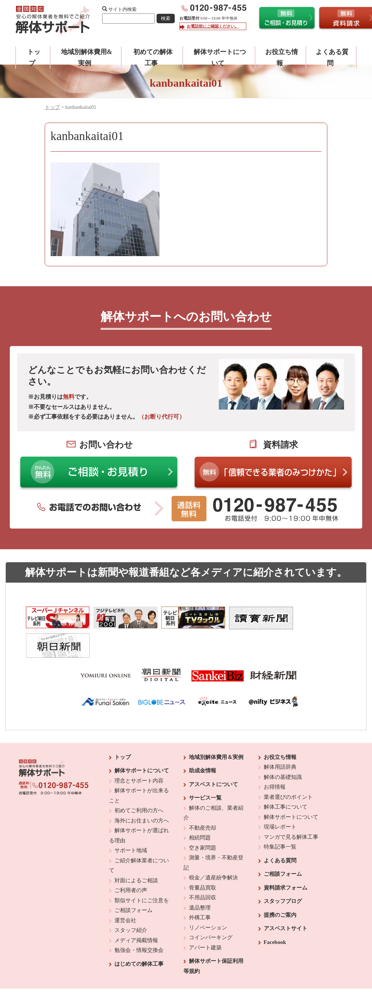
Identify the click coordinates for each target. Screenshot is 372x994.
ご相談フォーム (133, 881)
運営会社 (125, 892)
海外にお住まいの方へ (141, 792)
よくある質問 (280, 832)
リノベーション (208, 899)
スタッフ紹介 (130, 901)
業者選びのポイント (288, 768)
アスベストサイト (285, 900)
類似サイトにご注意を (141, 872)
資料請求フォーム (285, 859)
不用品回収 (202, 869)
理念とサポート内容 (138, 752)
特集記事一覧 (280, 818)
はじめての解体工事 (138, 935)
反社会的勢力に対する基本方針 (180, 969)
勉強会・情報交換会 (138, 921)
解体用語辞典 (280, 738)
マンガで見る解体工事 (291, 808)
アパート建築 (205, 919)
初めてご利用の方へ (138, 782)
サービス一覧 (205, 769)
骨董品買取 (202, 859)
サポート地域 (130, 822)
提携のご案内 (280, 886)
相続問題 (200, 809)
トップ (52, 107)
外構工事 (200, 889)
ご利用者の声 (130, 861)
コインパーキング (210, 909)
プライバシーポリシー (236, 969)
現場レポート (280, 798)
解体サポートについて (141, 742)
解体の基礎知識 (283, 748)
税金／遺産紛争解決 (213, 849)
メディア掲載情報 (136, 912)
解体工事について (285, 778)
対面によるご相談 (136, 852)
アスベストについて (213, 756)
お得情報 (275, 758)
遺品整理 (200, 879)
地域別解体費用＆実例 (216, 728)
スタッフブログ (283, 872)
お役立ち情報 (280, 728)
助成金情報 (202, 742)
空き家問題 (202, 819)
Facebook (275, 913)
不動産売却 (202, 799)
